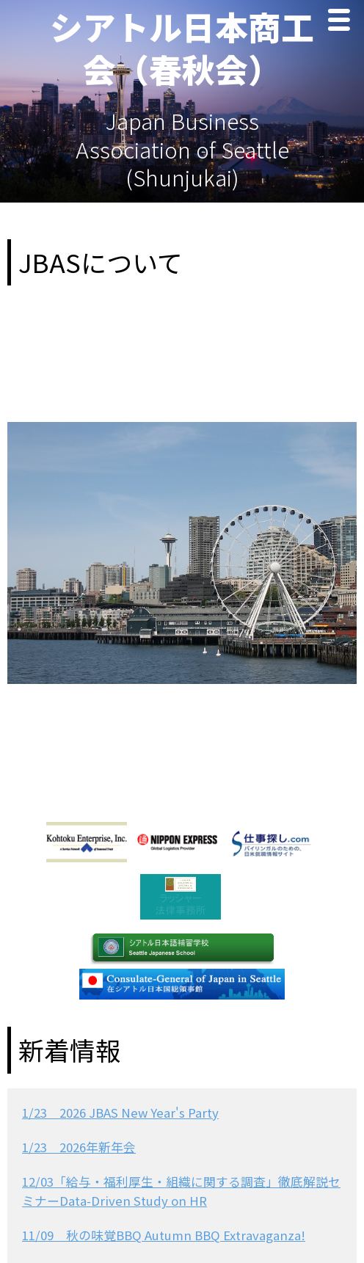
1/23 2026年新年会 (79, 1147)
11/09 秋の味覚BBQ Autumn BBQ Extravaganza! (163, 1235)
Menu (342, 21)
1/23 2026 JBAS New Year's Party (120, 1112)
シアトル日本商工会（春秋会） (182, 47)
